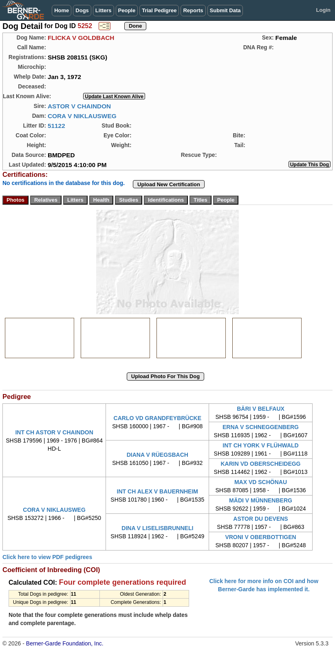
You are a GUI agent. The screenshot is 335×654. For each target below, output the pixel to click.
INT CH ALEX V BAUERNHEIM (157, 491)
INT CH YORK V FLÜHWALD (260, 445)
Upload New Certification (168, 184)
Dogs (82, 10)
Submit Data (225, 10)
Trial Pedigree (159, 10)
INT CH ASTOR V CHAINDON (54, 432)
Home (61, 10)
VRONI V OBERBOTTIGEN (260, 537)
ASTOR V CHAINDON (79, 106)
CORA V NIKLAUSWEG (82, 115)
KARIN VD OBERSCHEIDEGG (260, 463)
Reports (193, 10)
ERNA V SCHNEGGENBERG (261, 427)
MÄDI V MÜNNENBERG (260, 500)
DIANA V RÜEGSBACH (157, 454)
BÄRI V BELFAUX (260, 408)
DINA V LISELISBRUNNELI (157, 528)
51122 (56, 125)
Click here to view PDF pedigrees (47, 557)
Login (323, 10)
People (127, 10)
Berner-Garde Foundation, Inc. (65, 643)
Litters (103, 10)
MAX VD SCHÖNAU (260, 482)
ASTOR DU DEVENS (260, 518)
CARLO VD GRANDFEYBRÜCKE (157, 418)
